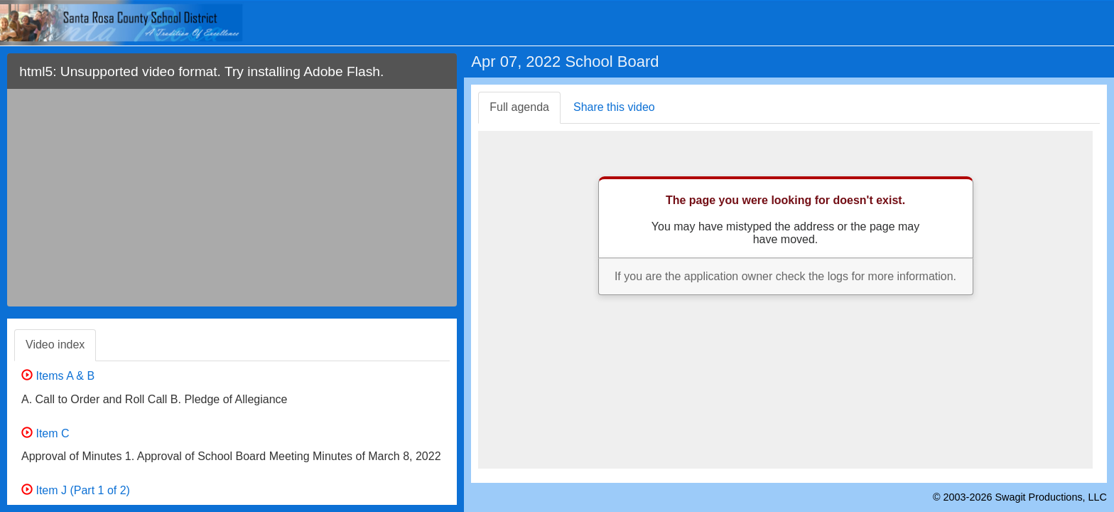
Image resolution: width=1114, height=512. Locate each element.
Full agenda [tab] (519, 107)
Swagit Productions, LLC (1051, 497)
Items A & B (57, 376)
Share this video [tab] (614, 107)
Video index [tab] (55, 344)
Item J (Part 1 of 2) (75, 490)
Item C (45, 433)
